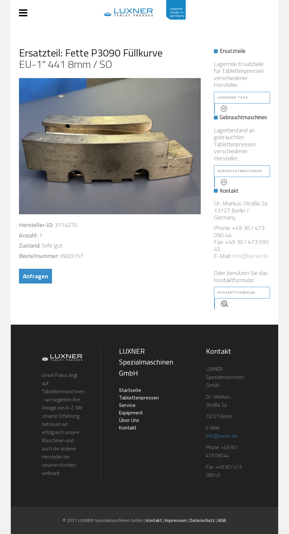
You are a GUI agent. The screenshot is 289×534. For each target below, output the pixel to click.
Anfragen (35, 276)
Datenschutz (202, 520)
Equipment (131, 412)
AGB (222, 520)
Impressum (176, 520)
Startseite (130, 390)
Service (127, 405)
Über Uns (129, 420)
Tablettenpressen (139, 397)
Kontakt (127, 427)
